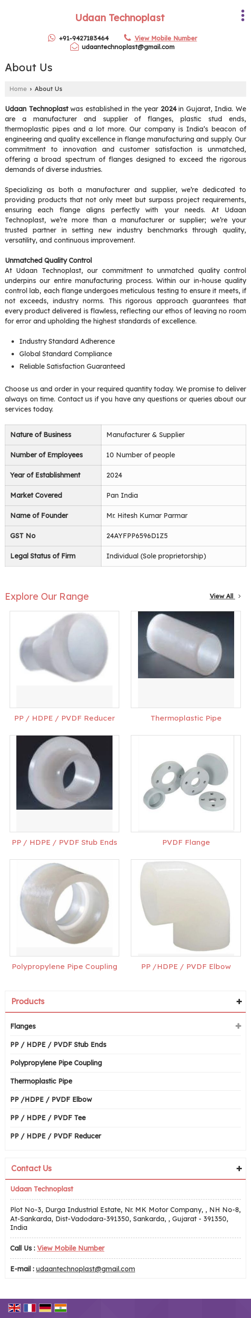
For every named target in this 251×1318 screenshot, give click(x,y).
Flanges (23, 1026)
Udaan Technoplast (119, 18)
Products (27, 1001)
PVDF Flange (186, 842)
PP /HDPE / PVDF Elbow (186, 966)
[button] (166, 38)
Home (18, 88)
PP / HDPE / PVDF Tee (48, 1117)
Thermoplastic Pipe (186, 718)
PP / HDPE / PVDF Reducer (64, 718)
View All (225, 596)
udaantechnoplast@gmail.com (128, 47)
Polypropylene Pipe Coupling (64, 966)
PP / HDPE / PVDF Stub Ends (64, 842)
